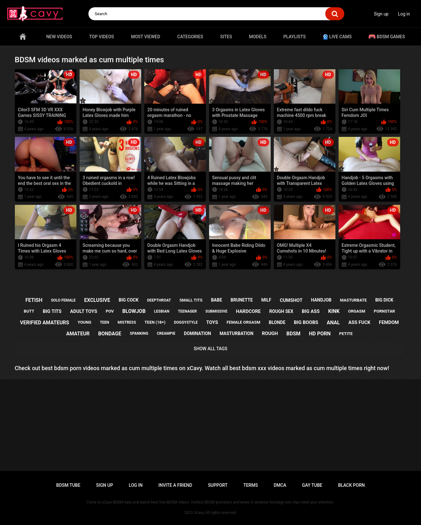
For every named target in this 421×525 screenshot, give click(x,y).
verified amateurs (44, 323)
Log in (404, 13)
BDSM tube (68, 485)
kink (334, 311)
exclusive (97, 300)
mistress (127, 322)
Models (257, 36)
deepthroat (159, 300)
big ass (310, 311)
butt (29, 311)
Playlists (294, 36)
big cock (129, 299)
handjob (321, 299)
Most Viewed (145, 36)
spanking (139, 333)
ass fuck (359, 322)
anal (333, 323)
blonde (277, 322)
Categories (190, 36)
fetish (34, 300)
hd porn (320, 334)
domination (197, 333)
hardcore (248, 311)
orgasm (356, 311)
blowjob (134, 311)
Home (23, 37)
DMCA (280, 485)
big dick (384, 299)
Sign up (381, 13)
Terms (250, 485)
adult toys (83, 311)
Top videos (101, 36)
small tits (190, 300)
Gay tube (312, 485)
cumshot (291, 300)
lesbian (161, 311)
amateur (77, 334)
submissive (216, 311)
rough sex (281, 311)
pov (110, 311)
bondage (109, 334)
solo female (63, 300)
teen (104, 322)
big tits (52, 311)
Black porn (351, 485)
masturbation (236, 333)
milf (266, 299)
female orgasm (243, 322)
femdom (389, 322)
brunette (242, 299)
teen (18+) (155, 322)
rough (270, 333)
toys (212, 322)
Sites (226, 36)
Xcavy (199, 512)
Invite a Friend (175, 485)
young (84, 322)
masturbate (353, 300)
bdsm (293, 334)
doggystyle (186, 322)
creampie (166, 333)
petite (346, 333)
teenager (187, 311)
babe (216, 299)
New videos (59, 36)
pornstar (384, 311)
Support (217, 485)
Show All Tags (210, 348)
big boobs (306, 322)
